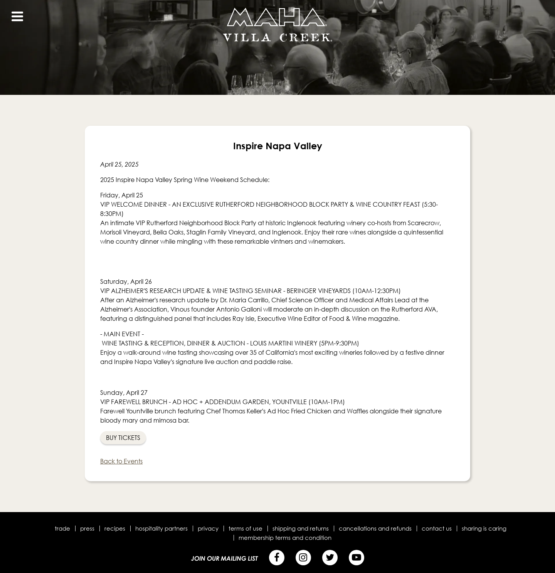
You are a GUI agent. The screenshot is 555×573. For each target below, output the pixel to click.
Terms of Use (245, 528)
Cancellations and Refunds (375, 528)
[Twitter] (330, 557)
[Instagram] (303, 557)
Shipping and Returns (300, 528)
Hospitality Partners (161, 528)
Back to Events (121, 461)
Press (87, 528)
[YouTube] (356, 557)
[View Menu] (17, 16)
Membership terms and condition (285, 537)
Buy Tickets (123, 438)
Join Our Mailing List (224, 558)
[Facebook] (276, 557)
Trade (62, 528)
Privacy (208, 528)
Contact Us (437, 528)
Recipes (114, 528)
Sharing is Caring (484, 528)
